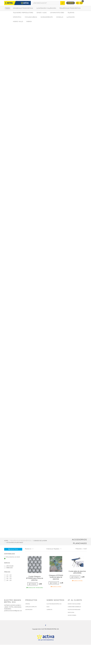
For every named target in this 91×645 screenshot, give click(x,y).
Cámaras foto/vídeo (57, 13)
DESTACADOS (28, 609)
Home (6, 541)
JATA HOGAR (8, 566)
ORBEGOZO (8, 568)
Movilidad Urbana (31, 17)
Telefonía (71, 13)
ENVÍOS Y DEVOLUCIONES (74, 604)
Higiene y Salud (18, 22)
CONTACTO (49, 609)
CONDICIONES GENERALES (74, 607)
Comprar (32, 584)
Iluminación (71, 17)
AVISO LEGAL (71, 612)
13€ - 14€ (7, 579)
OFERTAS (27, 604)
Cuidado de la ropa (40, 541)
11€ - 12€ (7, 575)
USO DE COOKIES (72, 615)
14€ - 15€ (7, 580)
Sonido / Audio (42, 13)
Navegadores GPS (47, 17)
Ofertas (70, 3)
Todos (7, 8)
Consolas (59, 17)
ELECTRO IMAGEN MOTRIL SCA (54, 604)
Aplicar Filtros (13, 549)
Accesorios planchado (14, 543)
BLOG (48, 607)
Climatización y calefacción (46, 8)
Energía (29, 22)
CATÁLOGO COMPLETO (31, 607)
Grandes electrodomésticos (23, 8)
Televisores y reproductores (23, 13)
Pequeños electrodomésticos (70, 8)
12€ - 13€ (7, 577)
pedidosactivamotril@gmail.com (13, 611)
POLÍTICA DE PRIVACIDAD (74, 609)
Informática (17, 17)
